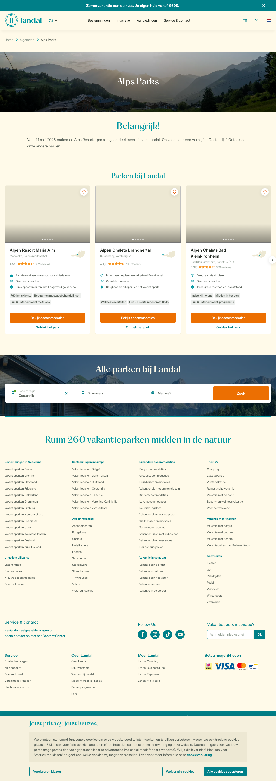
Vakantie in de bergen (153, 590)
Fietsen (211, 563)
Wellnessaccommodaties (155, 521)
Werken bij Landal (82, 674)
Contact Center (54, 636)
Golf (209, 569)
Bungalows (79, 532)
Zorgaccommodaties (152, 527)
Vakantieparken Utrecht (19, 527)
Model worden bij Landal (86, 680)
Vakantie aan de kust (152, 564)
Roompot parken (15, 584)
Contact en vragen (16, 661)
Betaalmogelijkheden (18, 680)
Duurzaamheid (80, 667)
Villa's (76, 584)
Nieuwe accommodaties (20, 577)
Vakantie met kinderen (221, 518)
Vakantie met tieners (220, 538)
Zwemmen (213, 602)
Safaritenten (80, 558)
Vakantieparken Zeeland (20, 540)
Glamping (213, 469)
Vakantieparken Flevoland (21, 482)
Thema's (212, 462)
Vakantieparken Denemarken (90, 475)
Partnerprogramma (83, 687)
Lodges (77, 551)
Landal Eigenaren (149, 674)
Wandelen (213, 589)
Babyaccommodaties (152, 469)
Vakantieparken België (86, 469)
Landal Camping (148, 661)
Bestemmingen (99, 20)
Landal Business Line (151, 667)
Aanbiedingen (147, 20)
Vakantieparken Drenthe (20, 475)
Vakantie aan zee (149, 584)
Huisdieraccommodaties (154, 482)
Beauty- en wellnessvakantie (225, 501)
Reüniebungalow (150, 508)
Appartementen (82, 526)
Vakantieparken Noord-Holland (24, 514)
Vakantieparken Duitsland (88, 482)
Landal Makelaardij (149, 680)
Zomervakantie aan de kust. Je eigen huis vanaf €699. (132, 5)
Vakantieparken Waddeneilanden (25, 534)
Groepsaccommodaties (154, 475)
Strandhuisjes (80, 571)
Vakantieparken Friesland (20, 488)
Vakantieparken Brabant (19, 469)
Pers (74, 693)
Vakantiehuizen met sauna (155, 540)
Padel (210, 582)
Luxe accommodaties (152, 501)
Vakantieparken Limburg (20, 508)
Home (9, 40)
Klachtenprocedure (17, 687)
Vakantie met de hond (220, 495)
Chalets (77, 538)
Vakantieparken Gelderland (21, 495)
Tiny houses (80, 577)
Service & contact (177, 20)
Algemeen (27, 40)
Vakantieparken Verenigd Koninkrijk (94, 501)
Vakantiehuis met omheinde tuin (159, 488)
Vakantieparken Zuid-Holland (23, 547)
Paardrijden (214, 576)
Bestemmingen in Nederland (23, 462)
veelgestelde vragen (34, 630)
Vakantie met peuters (220, 532)
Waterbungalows (82, 590)
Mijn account (13, 667)
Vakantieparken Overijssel (21, 521)
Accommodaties (83, 518)
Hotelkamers (80, 545)
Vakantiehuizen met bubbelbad (158, 534)
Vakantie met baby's (219, 526)
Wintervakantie (216, 482)
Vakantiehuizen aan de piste (157, 514)
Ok (260, 634)
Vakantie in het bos (151, 571)
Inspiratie (123, 20)
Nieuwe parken (14, 571)
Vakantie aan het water (153, 577)
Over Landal (78, 661)
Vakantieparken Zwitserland (89, 508)
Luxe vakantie (215, 475)
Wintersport (214, 595)
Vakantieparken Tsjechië (87, 495)
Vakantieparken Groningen (21, 501)
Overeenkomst (14, 674)
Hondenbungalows (151, 547)
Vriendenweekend (218, 508)
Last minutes (13, 564)
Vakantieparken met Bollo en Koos (228, 545)
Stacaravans (79, 564)
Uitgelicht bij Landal (17, 557)
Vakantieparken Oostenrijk (88, 488)
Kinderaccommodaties (153, 495)
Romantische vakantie (221, 488)
